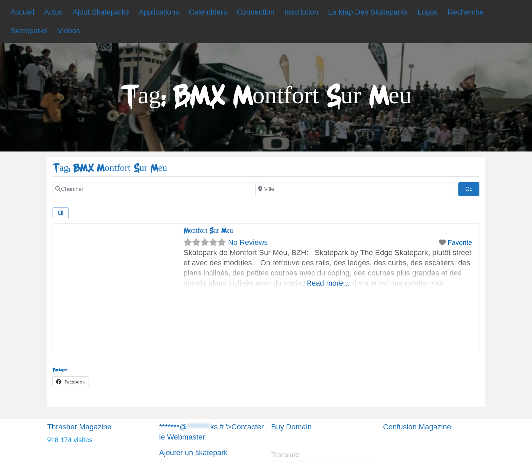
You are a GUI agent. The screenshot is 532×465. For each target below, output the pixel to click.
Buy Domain (291, 427)
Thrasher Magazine (79, 427)
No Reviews (248, 242)
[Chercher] (152, 189)
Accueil (22, 12)
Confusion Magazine (417, 427)
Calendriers (208, 12)
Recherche (465, 12)
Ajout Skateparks (101, 12)
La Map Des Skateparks (368, 12)
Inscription (301, 12)
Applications (159, 12)
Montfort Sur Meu (208, 230)
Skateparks (29, 30)
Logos (427, 12)
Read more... (327, 283)
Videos (68, 30)
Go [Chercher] (472, 188)
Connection (255, 12)
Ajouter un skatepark (193, 452)
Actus (53, 12)
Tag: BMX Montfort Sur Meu (110, 168)
